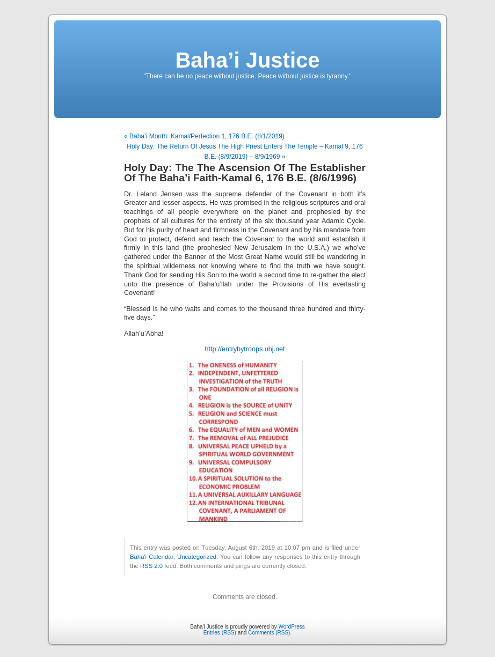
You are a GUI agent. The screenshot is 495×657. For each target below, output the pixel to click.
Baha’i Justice (247, 60)
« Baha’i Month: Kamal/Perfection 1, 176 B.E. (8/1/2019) (204, 136)
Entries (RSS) (219, 633)
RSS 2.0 (151, 566)
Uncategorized (196, 556)
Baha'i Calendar (151, 556)
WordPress (291, 627)
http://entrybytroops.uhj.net (245, 349)
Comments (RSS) (269, 633)
